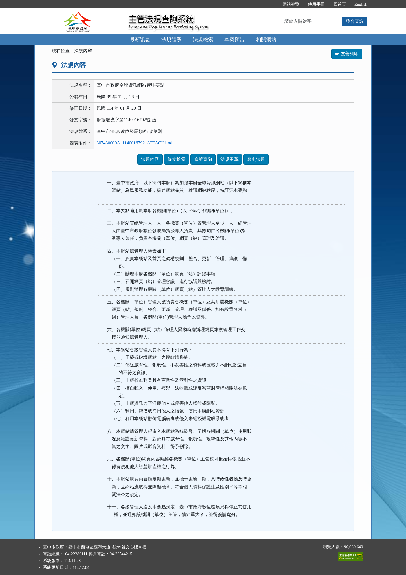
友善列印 (347, 53)
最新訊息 (140, 39)
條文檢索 (176, 159)
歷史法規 (256, 159)
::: (272, 4)
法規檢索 (203, 39)
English (360, 4)
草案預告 (234, 39)
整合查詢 (355, 21)
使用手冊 (316, 4)
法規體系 (171, 39)
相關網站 (266, 39)
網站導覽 (291, 4)
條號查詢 (203, 159)
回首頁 (339, 4)
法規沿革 (229, 159)
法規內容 (150, 159)
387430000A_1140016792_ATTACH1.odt (135, 143)
